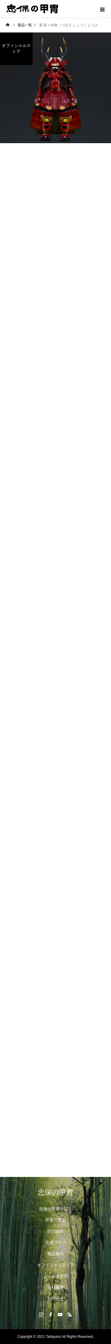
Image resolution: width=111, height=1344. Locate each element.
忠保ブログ (55, 1242)
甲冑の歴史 (55, 1220)
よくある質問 (55, 1276)
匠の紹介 (55, 1231)
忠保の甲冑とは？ (55, 1208)
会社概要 (55, 1287)
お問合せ (55, 1298)
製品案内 (55, 1253)
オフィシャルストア (55, 1265)
